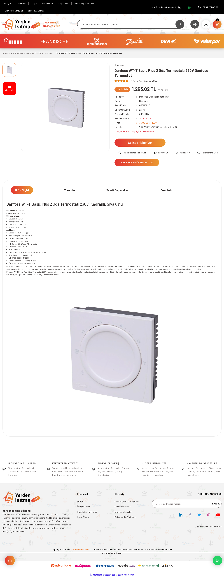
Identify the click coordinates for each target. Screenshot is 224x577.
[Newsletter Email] (187, 504)
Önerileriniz (168, 190)
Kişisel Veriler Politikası (125, 517)
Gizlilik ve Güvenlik (122, 506)
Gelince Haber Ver (140, 142)
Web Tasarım (203, 526)
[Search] (130, 24)
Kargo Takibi (83, 517)
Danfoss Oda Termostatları (154, 96)
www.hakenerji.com (112, 553)
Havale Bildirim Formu (87, 512)
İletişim (80, 501)
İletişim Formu (83, 506)
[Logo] (21, 24)
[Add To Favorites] (207, 152)
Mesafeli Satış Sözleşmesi (126, 501)
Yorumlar (69, 190)
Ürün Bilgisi (22, 190)
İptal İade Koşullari (123, 512)
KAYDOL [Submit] (216, 503)
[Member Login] (206, 24)
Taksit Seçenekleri (117, 190)
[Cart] (217, 24)
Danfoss (143, 100)
